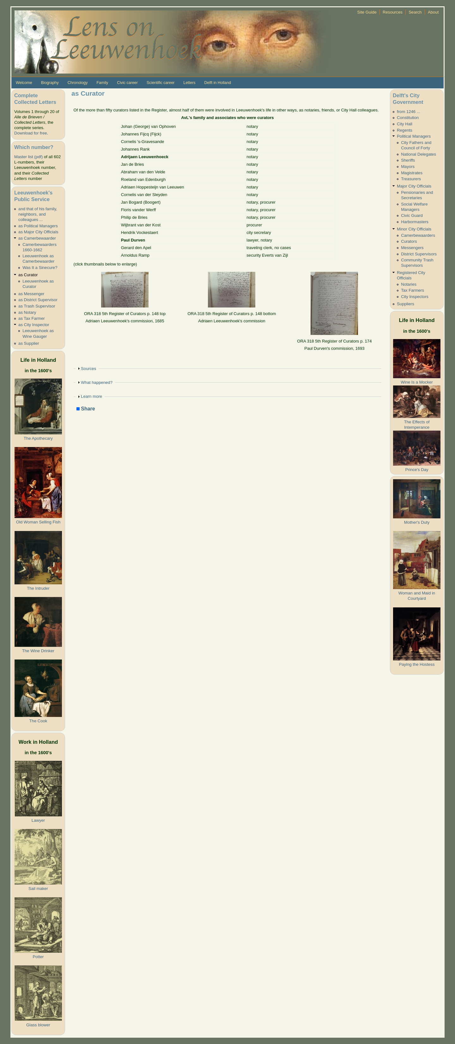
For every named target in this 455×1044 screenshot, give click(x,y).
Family (102, 83)
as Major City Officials (38, 232)
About (433, 12)
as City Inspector (33, 324)
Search (415, 12)
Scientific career (161, 83)
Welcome (24, 83)
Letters (189, 83)
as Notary (27, 312)
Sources (88, 368)
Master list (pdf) (28, 156)
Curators (409, 241)
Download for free (30, 133)
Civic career (127, 83)
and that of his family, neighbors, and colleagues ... (37, 214)
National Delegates (418, 154)
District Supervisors (419, 254)
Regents (404, 130)
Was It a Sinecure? (39, 267)
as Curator (28, 274)
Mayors (408, 166)
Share (85, 409)
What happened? (96, 382)
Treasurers (411, 178)
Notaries (408, 284)
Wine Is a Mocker (417, 382)
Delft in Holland (217, 83)
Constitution (408, 117)
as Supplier (28, 343)
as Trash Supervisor (36, 306)
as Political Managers (38, 226)
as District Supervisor (38, 299)
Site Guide (367, 12)
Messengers (412, 247)
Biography (50, 83)
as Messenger (31, 293)
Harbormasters (414, 221)
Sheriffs (408, 160)
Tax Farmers (412, 290)
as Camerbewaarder (37, 238)
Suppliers (405, 303)
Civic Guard (411, 215)
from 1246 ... (408, 111)
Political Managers (414, 136)
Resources (393, 12)
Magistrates (411, 172)
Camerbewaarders (418, 235)
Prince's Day (416, 469)
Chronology (78, 83)
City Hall (404, 124)
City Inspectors (414, 296)
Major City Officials (414, 186)
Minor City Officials (414, 229)
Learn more (91, 396)
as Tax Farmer (31, 318)
